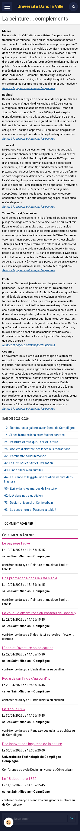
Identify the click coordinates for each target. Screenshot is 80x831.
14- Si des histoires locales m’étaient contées (34, 435)
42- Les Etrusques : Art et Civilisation (28, 463)
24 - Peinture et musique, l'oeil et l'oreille (31, 442)
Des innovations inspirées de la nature (32, 744)
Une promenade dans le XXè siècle (29, 578)
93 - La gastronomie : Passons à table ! (30, 509)
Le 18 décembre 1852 (19, 778)
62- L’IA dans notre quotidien (23, 495)
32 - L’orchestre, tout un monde (25, 456)
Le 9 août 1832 (13, 709)
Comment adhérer (18, 523)
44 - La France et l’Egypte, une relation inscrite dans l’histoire (38, 479)
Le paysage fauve (16, 543)
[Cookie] (8, 822)
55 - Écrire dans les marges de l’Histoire (30, 488)
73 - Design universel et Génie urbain (28, 502)
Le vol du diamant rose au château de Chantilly (39, 613)
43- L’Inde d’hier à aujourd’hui (23, 470)
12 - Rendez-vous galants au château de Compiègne (39, 428)
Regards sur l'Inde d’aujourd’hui (26, 678)
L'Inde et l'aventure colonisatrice (27, 648)
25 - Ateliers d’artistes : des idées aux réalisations (37, 449)
